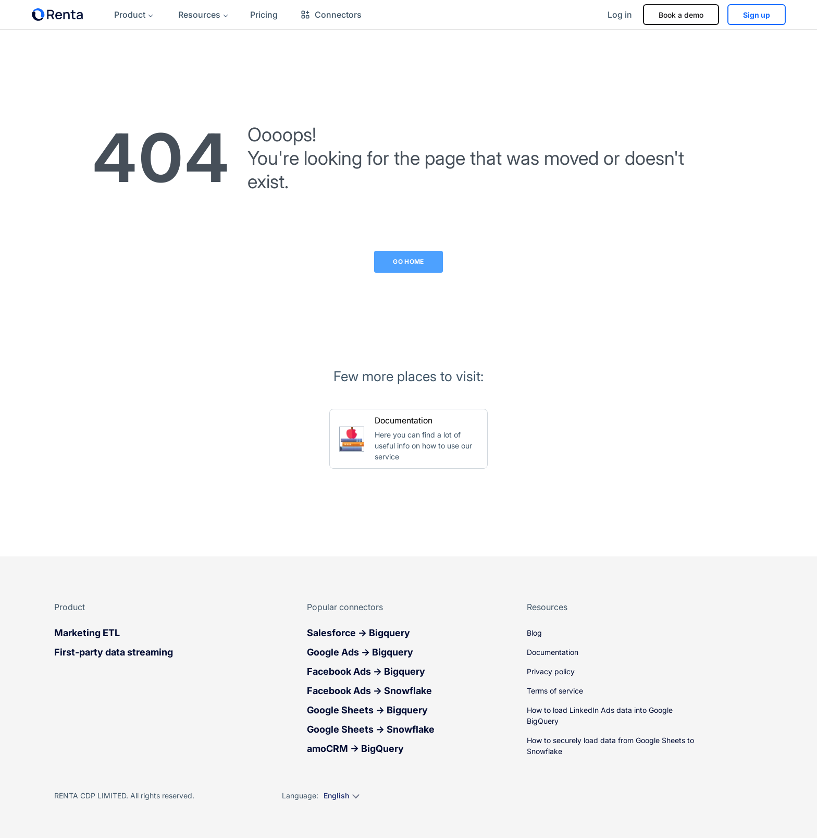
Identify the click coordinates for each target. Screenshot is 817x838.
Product (129, 14)
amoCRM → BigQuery (355, 748)
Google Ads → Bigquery (360, 652)
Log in (620, 14)
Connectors (331, 14)
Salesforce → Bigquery (358, 632)
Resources (199, 14)
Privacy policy (551, 671)
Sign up (756, 14)
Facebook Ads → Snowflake (369, 690)
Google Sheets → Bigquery (367, 710)
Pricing (264, 14)
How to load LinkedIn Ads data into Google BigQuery (600, 715)
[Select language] (341, 795)
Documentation (552, 652)
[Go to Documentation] (408, 439)
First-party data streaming (113, 652)
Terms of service (555, 690)
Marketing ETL (87, 632)
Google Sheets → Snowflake (371, 729)
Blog (534, 632)
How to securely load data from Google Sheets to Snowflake (610, 746)
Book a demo (681, 14)
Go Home (408, 261)
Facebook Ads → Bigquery (366, 671)
